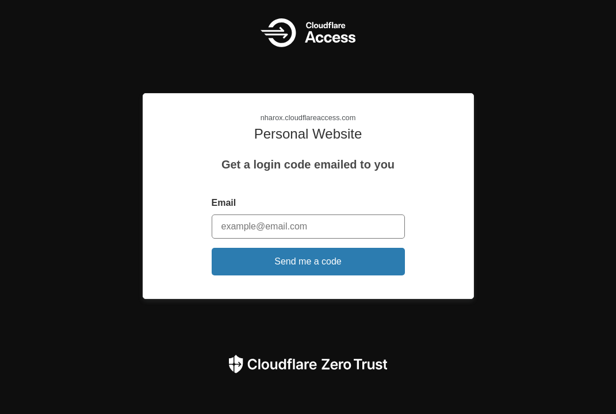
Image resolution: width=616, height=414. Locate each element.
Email (224, 203)
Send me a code (308, 261)
